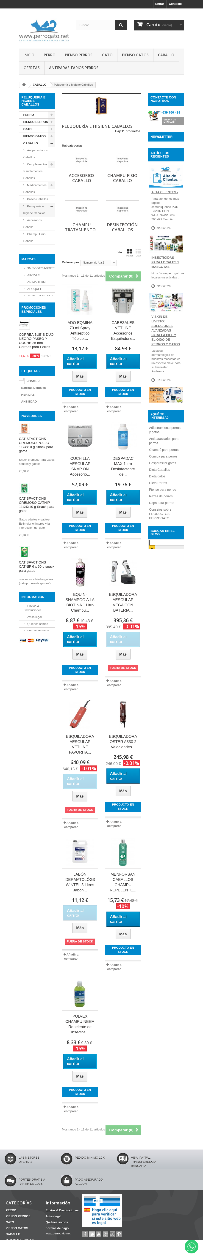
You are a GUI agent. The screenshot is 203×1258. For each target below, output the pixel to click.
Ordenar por (70, 262)
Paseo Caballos (37, 199)
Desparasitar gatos (162, 624)
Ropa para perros (161, 663)
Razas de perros (161, 657)
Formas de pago (38, 849)
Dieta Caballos (159, 630)
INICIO (29, 54)
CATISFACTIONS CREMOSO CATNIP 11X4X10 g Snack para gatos (36, 632)
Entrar (159, 3)
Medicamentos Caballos (35, 188)
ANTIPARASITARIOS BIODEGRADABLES (167, 509)
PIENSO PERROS (78, 54)
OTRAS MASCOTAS (31, 300)
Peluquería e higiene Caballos (34, 209)
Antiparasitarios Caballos (35, 154)
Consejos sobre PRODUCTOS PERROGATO (160, 674)
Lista (138, 253)
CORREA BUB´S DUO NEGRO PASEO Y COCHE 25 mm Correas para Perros (36, 431)
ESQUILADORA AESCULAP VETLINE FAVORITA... (80, 744)
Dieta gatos (157, 637)
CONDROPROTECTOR (37, 521)
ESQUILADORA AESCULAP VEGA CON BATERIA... (123, 602)
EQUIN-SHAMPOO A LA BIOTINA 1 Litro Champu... (80, 602)
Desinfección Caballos (33, 272)
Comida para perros (163, 617)
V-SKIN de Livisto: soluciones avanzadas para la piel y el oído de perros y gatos (165, 356)
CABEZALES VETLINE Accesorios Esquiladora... (123, 331)
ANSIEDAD (29, 514)
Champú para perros (163, 610)
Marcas (29, 333)
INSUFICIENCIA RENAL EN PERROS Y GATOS (165, 440)
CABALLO (166, 54)
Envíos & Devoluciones (62, 1210)
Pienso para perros (162, 650)
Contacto (175, 3)
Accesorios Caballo (32, 223)
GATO (107, 54)
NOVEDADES (32, 544)
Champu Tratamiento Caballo (31, 255)
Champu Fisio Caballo (34, 237)
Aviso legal (34, 835)
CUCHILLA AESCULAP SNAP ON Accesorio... (80, 466)
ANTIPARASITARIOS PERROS (73, 67)
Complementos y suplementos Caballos (35, 171)
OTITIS (37, 528)
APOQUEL (34, 362)
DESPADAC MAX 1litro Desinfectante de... (123, 466)
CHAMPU (33, 494)
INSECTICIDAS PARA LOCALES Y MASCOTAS (165, 288)
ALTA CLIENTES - (164, 218)
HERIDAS (28, 507)
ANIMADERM (36, 355)
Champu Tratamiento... (81, 227)
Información (33, 816)
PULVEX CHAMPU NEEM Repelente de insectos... (80, 1024)
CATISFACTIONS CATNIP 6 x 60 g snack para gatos (37, 694)
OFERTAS (32, 67)
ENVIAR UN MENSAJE (170, 121)
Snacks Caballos (30, 286)
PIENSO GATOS (135, 54)
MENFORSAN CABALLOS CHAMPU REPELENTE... (123, 882)
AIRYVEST (34, 349)
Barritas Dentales (33, 501)
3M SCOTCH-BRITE (41, 342)
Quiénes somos (37, 842)
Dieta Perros (158, 643)
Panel (129, 253)
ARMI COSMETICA (40, 369)
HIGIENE (29, 311)
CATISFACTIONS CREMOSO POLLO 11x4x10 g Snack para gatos (36, 573)
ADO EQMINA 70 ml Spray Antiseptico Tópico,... (79, 331)
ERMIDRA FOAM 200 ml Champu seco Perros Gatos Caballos (36, 754)
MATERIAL (31, 318)
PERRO (50, 54)
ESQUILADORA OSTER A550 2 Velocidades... (123, 741)
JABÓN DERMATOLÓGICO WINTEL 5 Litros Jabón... (80, 882)
